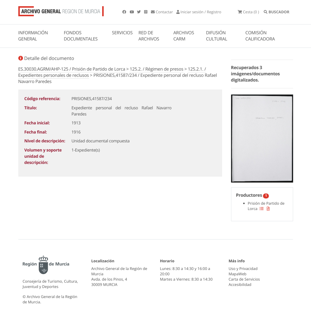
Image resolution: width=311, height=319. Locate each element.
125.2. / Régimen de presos (156, 69)
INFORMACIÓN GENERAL (33, 36)
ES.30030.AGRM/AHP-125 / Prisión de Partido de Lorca (71, 69)
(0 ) (248, 11)
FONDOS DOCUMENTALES (81, 36)
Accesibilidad (240, 284)
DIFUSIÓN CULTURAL (216, 36)
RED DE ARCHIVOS (149, 36)
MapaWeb (237, 273)
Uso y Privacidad (243, 268)
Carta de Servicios (244, 279)
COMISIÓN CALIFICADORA (260, 36)
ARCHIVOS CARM (183, 36)
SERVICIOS (122, 33)
